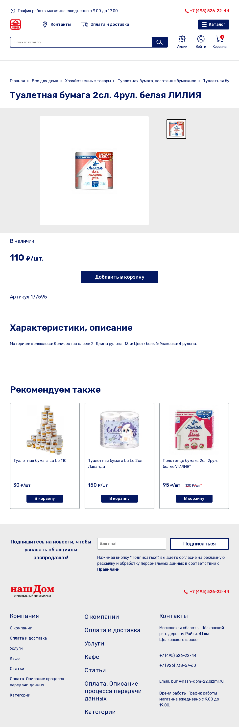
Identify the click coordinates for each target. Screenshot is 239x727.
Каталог (217, 24)
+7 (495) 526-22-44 (209, 10)
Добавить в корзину (119, 277)
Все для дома (45, 81)
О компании (21, 628)
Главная (17, 81)
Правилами (108, 569)
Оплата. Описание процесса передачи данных (113, 691)
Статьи (17, 668)
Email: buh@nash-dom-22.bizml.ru (191, 681)
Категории (20, 695)
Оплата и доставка (28, 638)
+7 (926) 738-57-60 (177, 665)
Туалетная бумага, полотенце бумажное (157, 81)
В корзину (45, 498)
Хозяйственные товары (88, 81)
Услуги (16, 648)
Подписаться (199, 544)
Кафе (15, 658)
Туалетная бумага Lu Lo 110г (40, 460)
